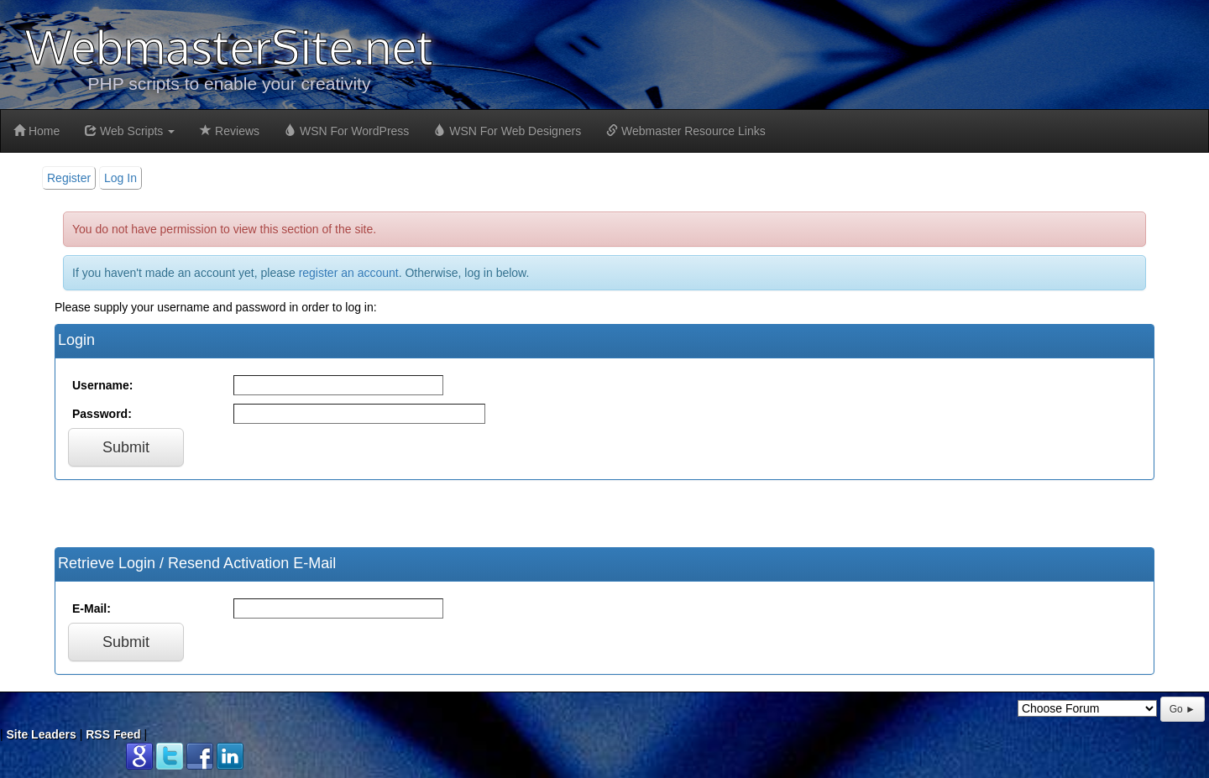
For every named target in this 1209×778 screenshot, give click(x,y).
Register (69, 178)
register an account (349, 272)
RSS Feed (113, 734)
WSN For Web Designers (507, 131)
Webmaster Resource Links (686, 131)
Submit (125, 447)
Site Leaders (41, 734)
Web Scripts (130, 131)
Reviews (229, 131)
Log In (120, 178)
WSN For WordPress (347, 131)
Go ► (1183, 709)
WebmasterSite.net (229, 46)
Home (36, 131)
